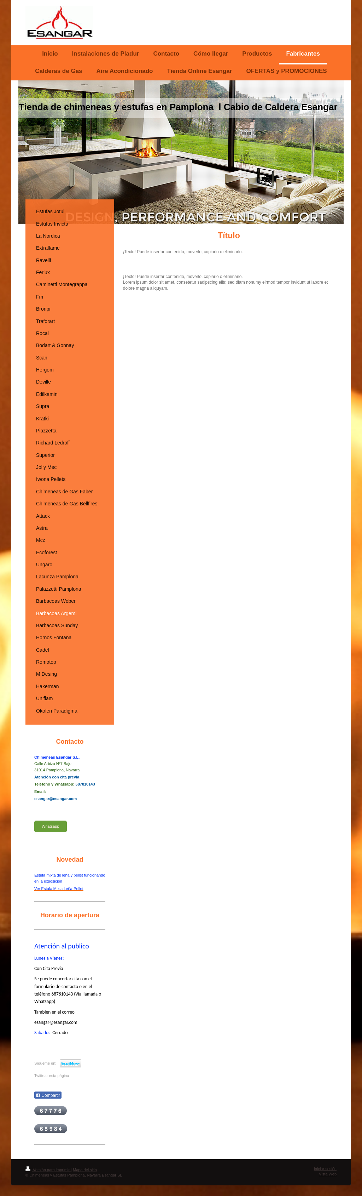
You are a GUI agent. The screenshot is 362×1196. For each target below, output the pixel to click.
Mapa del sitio (85, 1170)
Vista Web (328, 1174)
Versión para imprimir (48, 1170)
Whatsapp (50, 826)
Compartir (48, 1095)
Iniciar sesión (325, 1169)
